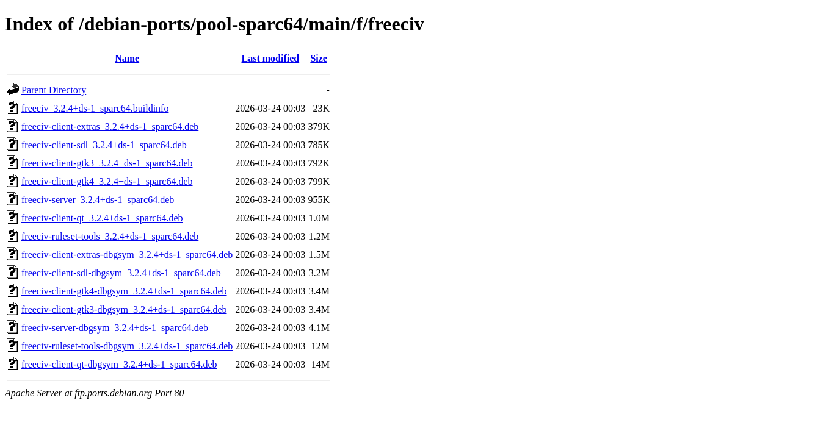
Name (127, 58)
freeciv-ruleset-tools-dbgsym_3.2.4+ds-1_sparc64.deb (127, 346)
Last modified (270, 58)
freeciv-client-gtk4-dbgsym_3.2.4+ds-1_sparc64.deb (123, 291)
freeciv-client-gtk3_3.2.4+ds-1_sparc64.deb (106, 163)
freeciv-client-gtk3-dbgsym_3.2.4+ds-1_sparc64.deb (123, 309)
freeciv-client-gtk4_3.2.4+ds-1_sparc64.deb (106, 181)
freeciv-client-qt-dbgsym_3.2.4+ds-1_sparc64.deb (119, 364)
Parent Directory (53, 90)
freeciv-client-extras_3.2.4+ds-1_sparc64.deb (109, 126)
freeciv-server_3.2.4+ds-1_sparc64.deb (97, 200)
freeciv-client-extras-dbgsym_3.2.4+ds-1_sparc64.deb (127, 254)
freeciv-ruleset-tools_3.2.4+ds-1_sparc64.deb (109, 236)
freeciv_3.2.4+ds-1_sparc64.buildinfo (94, 108)
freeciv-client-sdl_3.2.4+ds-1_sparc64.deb (104, 145)
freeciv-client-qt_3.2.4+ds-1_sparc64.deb (102, 218)
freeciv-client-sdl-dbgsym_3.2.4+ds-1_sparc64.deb (121, 273)
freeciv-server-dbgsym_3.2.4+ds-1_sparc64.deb (114, 328)
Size (318, 58)
